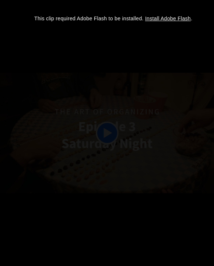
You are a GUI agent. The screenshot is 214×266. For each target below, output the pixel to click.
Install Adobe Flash (168, 18)
